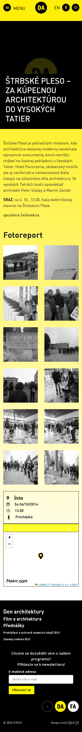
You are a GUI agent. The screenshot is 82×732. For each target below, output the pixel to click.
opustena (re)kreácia (21, 214)
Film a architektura (22, 619)
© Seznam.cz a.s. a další (62, 584)
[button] (41, 556)
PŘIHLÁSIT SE (21, 690)
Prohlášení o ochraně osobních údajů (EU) (31, 632)
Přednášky (13, 625)
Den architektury (23, 611)
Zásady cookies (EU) (16, 639)
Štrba (18, 498)
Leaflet (40, 584)
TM (70, 722)
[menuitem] (56, 7)
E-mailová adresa (22, 671)
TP (77, 722)
